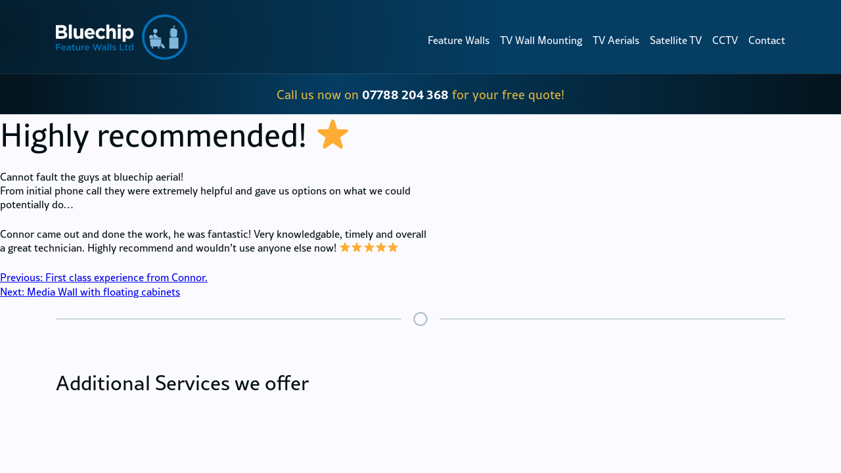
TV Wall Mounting (541, 40)
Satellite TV (676, 40)
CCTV (725, 40)
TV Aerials (616, 40)
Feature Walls (458, 40)
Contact (766, 40)
